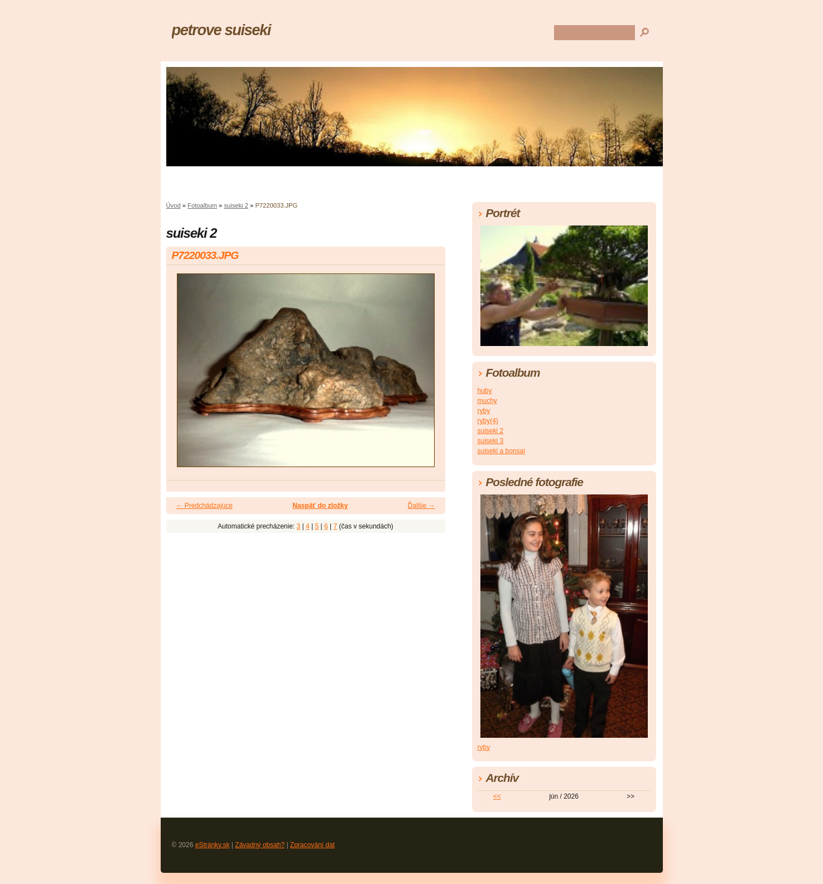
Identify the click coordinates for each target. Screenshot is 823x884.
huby (485, 391)
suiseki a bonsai (501, 451)
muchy (487, 401)
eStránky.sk (212, 845)
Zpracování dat (312, 845)
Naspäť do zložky (320, 506)
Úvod (173, 205)
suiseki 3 (491, 441)
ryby (484, 411)
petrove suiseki (221, 30)
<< (497, 796)
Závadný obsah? (260, 845)
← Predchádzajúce (204, 506)
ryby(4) (488, 421)
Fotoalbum (202, 205)
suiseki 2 (236, 205)
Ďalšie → (421, 506)
